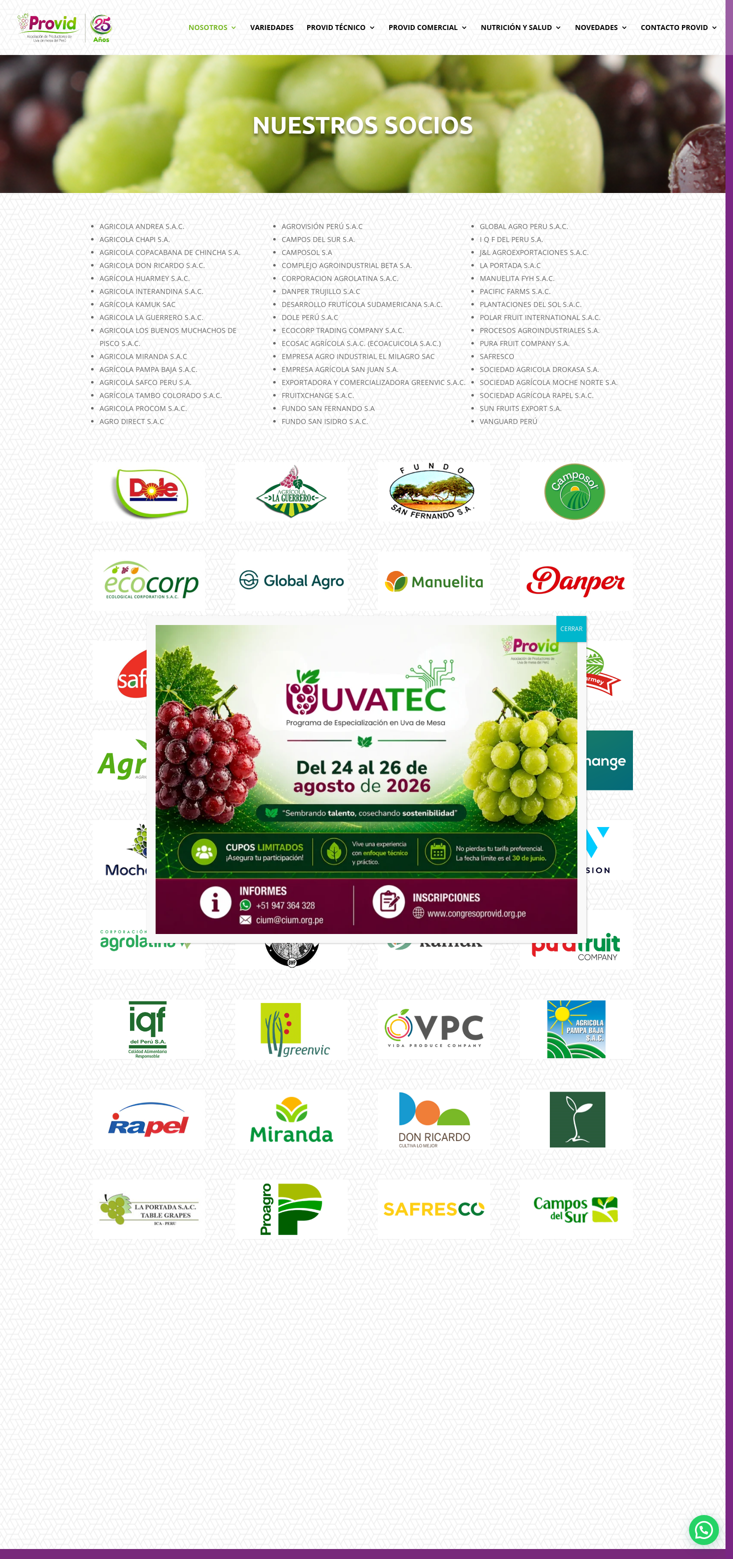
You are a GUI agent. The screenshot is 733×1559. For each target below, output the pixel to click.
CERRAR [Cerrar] (571, 628)
